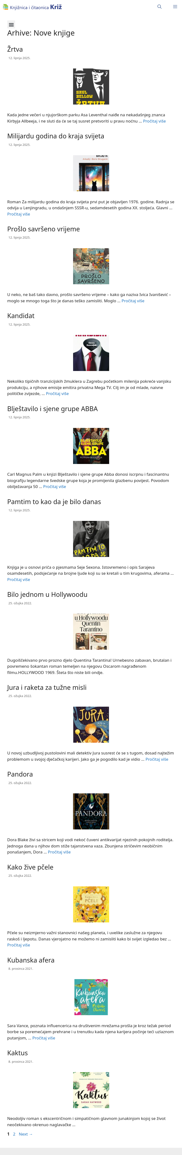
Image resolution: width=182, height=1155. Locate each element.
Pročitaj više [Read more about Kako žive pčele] (18, 945)
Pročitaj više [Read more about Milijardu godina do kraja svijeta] (18, 214)
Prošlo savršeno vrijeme (43, 228)
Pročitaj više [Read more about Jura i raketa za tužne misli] (156, 759)
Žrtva (15, 49)
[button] (11, 24)
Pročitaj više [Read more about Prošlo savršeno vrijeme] (133, 300)
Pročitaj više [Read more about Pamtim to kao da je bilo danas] (18, 579)
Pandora (20, 774)
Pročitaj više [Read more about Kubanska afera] (43, 1038)
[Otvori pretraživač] (159, 6)
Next (26, 1134)
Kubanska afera (31, 960)
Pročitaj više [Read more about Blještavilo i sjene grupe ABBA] (54, 486)
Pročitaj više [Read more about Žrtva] (154, 121)
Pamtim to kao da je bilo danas (54, 501)
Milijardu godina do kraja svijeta (55, 135)
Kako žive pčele (30, 867)
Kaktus (17, 1052)
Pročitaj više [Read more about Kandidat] (57, 393)
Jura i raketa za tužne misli (47, 687)
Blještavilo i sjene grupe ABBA (52, 408)
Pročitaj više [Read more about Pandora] (59, 852)
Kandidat (21, 315)
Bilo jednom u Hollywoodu (47, 594)
